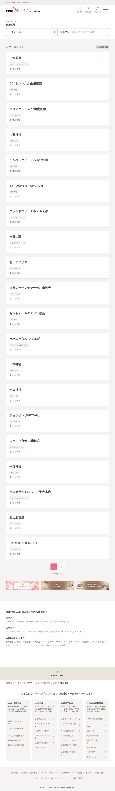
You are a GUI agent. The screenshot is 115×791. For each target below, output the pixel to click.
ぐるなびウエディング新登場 (53, 645)
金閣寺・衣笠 (65, 622)
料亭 (30, 632)
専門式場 (38, 632)
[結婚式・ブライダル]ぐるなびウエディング (23, 683)
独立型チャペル (88, 642)
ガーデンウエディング (52, 642)
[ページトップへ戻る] (57, 673)
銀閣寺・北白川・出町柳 (15, 622)
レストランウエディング (15, 632)
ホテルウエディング (64, 632)
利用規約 (24, 773)
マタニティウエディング (15, 645)
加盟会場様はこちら (85, 773)
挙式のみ (101, 642)
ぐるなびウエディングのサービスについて (50, 778)
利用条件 (33, 773)
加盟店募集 (99, 773)
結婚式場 (46, 683)
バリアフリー (33, 645)
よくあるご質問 (75, 778)
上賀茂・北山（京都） (49, 622)
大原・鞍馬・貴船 (33, 622)
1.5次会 (37, 642)
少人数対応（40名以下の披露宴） (18, 642)
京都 (55, 683)
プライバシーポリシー (48, 773)
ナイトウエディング (71, 642)
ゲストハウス (80, 632)
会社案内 (14, 773)
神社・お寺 (49, 632)
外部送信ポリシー (67, 773)
